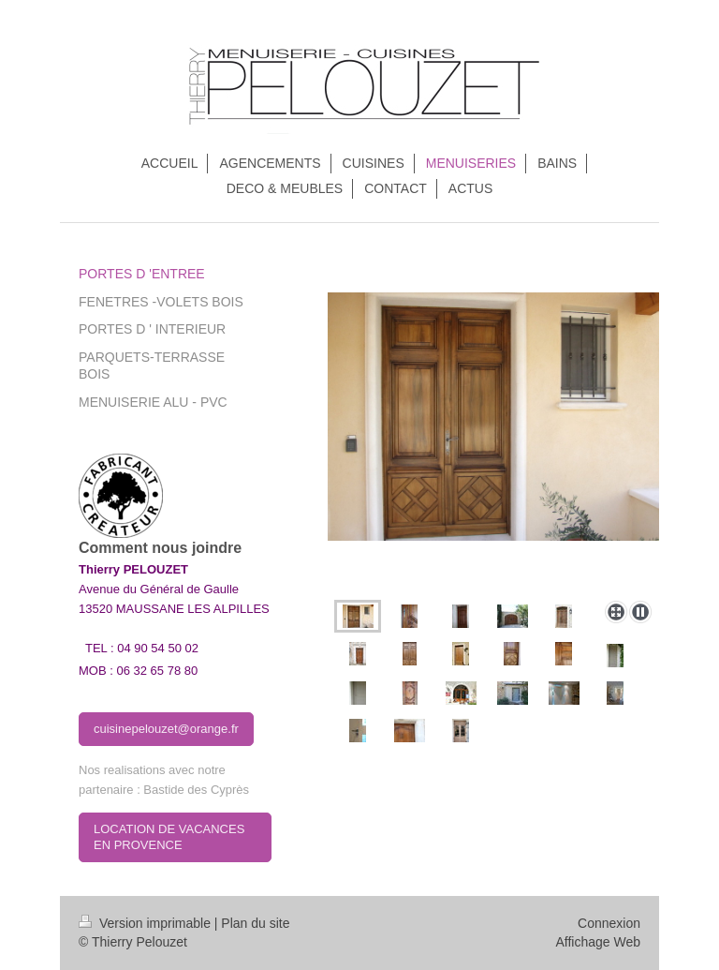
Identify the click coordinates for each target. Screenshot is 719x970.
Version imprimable (146, 923)
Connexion (609, 923)
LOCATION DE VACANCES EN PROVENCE (169, 837)
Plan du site (255, 923)
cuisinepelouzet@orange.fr (166, 729)
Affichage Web (597, 941)
